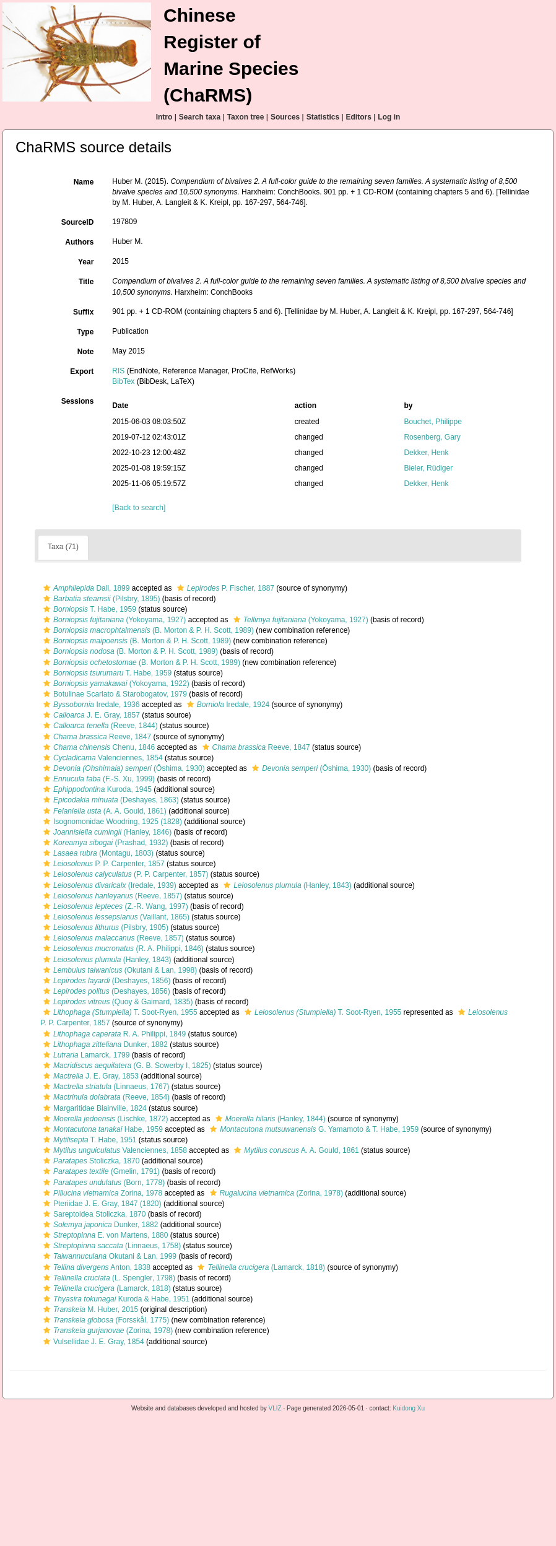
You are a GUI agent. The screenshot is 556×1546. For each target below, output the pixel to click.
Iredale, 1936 (89, 704)
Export (81, 371)
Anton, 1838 (95, 1267)
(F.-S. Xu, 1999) (97, 779)
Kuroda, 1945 (96, 789)
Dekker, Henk (426, 452)
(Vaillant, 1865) (114, 917)
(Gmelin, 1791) (100, 1171)
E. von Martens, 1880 (104, 1235)
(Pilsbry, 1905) (104, 927)
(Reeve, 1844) (99, 725)
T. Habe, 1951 (88, 1140)
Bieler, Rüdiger (428, 468)
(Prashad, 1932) (104, 842)
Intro (164, 117)
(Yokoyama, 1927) (113, 619)
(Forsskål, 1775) (104, 1320)
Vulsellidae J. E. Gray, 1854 (92, 1341)
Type (85, 332)
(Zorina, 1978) (275, 1193)
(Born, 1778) (102, 1182)
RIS (118, 371)
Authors (79, 242)
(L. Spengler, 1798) (107, 1278)
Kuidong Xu (409, 1408)
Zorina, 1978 (101, 1193)
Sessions (77, 401)
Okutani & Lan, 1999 (108, 1256)
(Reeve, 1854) (105, 1097)
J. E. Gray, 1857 (90, 715)
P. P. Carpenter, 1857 (102, 863)
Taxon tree (245, 117)
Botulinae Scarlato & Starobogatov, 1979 (113, 694)
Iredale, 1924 (226, 704)
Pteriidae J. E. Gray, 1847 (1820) (101, 1203)
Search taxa (199, 117)
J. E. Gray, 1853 (89, 1076)
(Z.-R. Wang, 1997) (114, 906)
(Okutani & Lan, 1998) (118, 970)
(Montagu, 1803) (97, 853)
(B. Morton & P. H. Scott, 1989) (147, 630)
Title (86, 281)
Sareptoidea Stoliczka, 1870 (93, 1214)
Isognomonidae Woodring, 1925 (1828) (111, 821)
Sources (285, 117)
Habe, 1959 (101, 1129)
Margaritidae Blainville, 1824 (93, 1108)
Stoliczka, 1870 (89, 1161)
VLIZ (275, 1408)
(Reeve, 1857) (111, 896)
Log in (389, 117)
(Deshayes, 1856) (105, 980)
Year (85, 262)
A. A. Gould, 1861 (294, 1150)
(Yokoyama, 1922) (114, 683)
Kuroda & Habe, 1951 (114, 1299)
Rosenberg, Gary (432, 437)
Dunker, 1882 (104, 1044)
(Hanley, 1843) (286, 885)
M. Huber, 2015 (89, 1309)
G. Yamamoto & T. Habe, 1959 (313, 1129)
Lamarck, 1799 (84, 1055)
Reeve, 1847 (95, 736)
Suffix (83, 312)
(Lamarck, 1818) (259, 1267)
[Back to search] (138, 507)
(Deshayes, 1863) (109, 800)
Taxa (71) (63, 546)
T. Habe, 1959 (88, 609)
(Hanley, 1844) (269, 1118)
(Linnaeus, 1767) (104, 1086)
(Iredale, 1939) (108, 885)
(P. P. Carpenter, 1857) (124, 874)
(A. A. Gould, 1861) (103, 811)
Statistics (322, 117)
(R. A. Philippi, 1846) (122, 948)
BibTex (123, 381)
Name (84, 182)
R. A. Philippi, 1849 (113, 1034)
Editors (358, 117)
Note (85, 351)
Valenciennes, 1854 (101, 757)
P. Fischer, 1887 (224, 588)
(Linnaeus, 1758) (110, 1245)
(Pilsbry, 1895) (100, 598)
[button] (46, 588)
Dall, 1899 (84, 588)
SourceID (77, 222)
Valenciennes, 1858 (113, 1150)
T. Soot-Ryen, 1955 (119, 1012)
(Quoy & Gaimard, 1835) (116, 1001)
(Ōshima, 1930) (122, 768)
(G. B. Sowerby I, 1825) (125, 1065)
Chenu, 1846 (97, 747)
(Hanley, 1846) (106, 832)
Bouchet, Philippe (432, 421)
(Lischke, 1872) (104, 1118)
